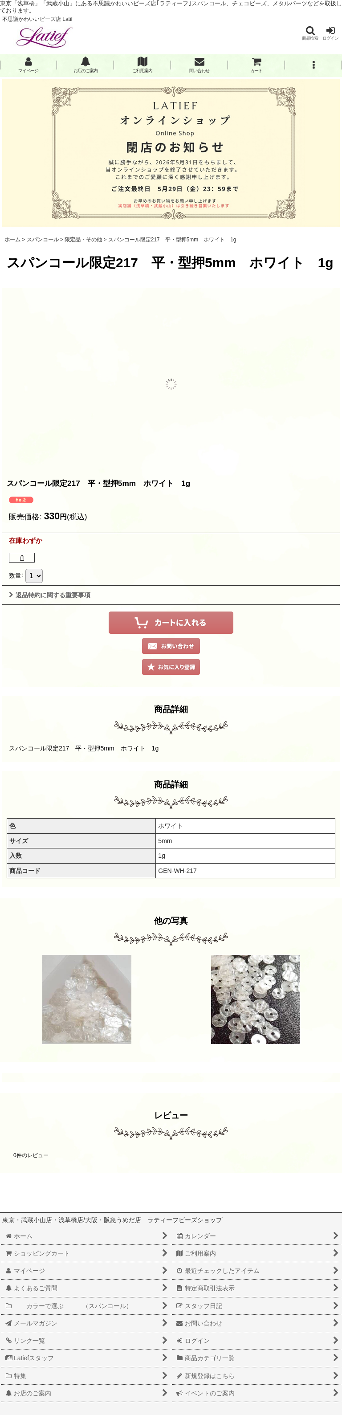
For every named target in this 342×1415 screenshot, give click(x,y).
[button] (310, 33)
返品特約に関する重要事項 (49, 595)
